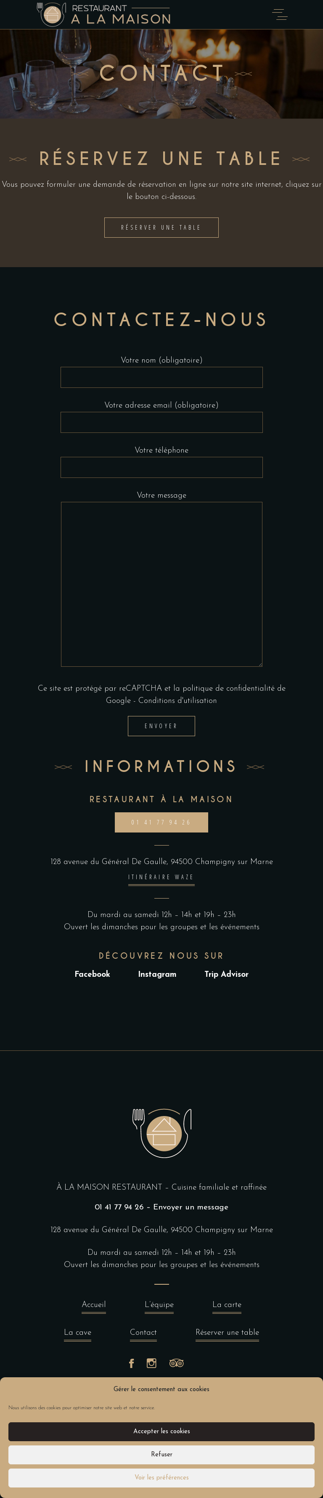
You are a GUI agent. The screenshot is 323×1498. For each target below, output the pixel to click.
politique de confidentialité (229, 689)
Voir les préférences (162, 1478)
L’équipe (159, 1307)
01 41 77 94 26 (119, 1208)
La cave (77, 1335)
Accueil (94, 1307)
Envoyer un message (190, 1208)
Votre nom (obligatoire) (162, 369)
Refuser (161, 1455)
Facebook (92, 975)
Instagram (157, 975)
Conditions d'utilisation (177, 701)
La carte (226, 1307)
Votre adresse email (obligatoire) (162, 414)
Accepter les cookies (161, 1432)
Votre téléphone (162, 459)
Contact (143, 1335)
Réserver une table (227, 1335)
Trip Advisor (226, 975)
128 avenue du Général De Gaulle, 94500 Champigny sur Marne (161, 862)
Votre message (161, 579)
